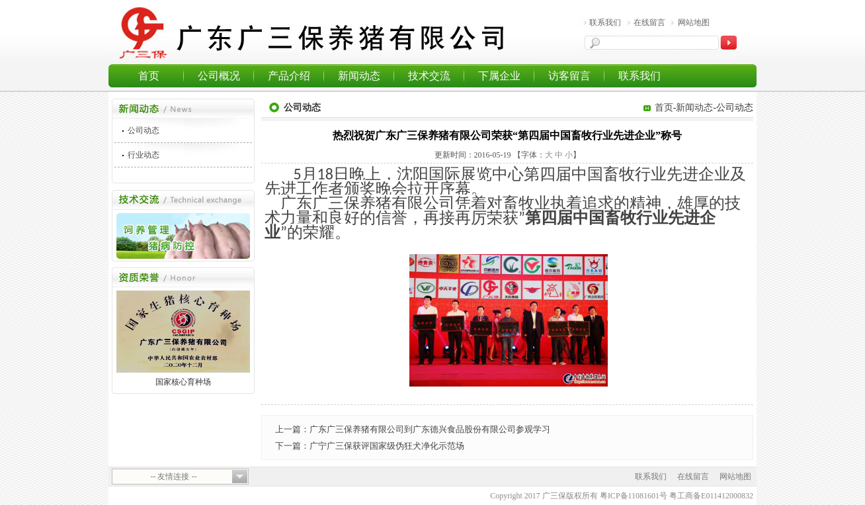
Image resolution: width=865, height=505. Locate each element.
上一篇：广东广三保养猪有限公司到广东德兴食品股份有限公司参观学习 (412, 429)
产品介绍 (289, 75)
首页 (148, 75)
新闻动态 (359, 75)
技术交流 (429, 75)
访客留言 (569, 75)
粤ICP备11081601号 (633, 495)
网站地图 (694, 22)
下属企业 (499, 75)
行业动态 (143, 155)
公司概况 (219, 75)
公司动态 (143, 130)
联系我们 (605, 22)
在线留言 (649, 22)
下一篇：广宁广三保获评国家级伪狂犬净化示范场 (369, 446)
